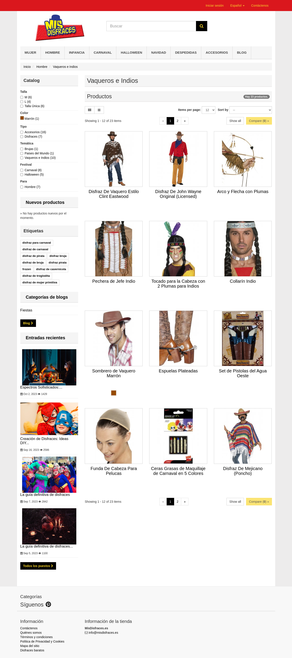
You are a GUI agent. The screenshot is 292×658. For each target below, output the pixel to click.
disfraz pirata (58, 262)
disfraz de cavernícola (51, 269)
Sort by (223, 110)
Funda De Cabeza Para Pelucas (113, 471)
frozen (27, 269)
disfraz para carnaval (37, 242)
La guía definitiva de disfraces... (49, 528)
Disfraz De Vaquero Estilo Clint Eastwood (114, 194)
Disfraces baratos (32, 650)
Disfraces (33, 136)
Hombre (52, 52)
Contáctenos (260, 5)
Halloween (131, 52)
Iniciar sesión (215, 5)
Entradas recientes (45, 337)
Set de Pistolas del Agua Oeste (243, 373)
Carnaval (103, 52)
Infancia (77, 52)
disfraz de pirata (34, 256)
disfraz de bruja (33, 262)
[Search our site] (151, 26)
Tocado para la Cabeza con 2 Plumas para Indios (178, 283)
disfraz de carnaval (35, 249)
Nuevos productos (45, 202)
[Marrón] (22, 118)
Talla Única (35, 106)
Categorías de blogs (47, 297)
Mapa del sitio (29, 646)
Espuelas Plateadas (178, 370)
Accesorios (217, 52)
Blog (242, 52)
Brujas (31, 149)
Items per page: (189, 110)
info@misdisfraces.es (103, 632)
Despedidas (186, 52)
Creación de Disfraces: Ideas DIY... (49, 423)
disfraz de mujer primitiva (40, 282)
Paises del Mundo (39, 153)
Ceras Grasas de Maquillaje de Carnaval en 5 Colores (178, 471)
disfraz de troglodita (36, 275)
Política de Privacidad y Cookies (42, 641)
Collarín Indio (243, 281)
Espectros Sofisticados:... (49, 369)
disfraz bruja (57, 256)
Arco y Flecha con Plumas (242, 191)
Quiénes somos (31, 632)
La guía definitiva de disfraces (49, 477)
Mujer (30, 52)
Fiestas (26, 310)
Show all (235, 121)
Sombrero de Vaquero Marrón (113, 373)
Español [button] (237, 5)
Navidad (158, 52)
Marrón (31, 118)
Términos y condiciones (36, 637)
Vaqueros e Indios (40, 157)
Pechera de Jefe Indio (113, 281)
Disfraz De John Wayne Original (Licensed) (178, 194)
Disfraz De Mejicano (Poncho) (243, 471)
